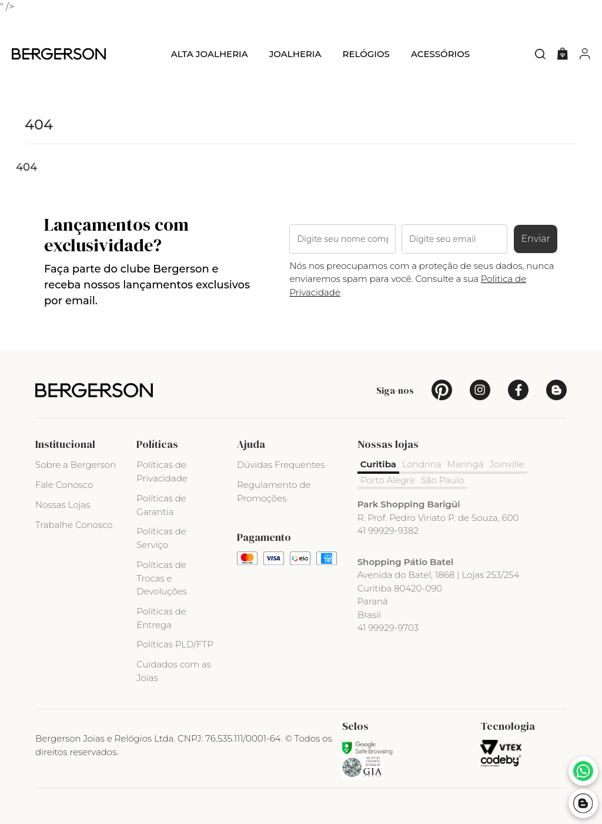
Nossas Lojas (62, 504)
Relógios (365, 53)
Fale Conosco (64, 484)
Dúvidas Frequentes (281, 464)
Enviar (535, 238)
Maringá (465, 464)
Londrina (422, 464)
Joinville (507, 464)
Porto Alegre (387, 480)
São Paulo (442, 480)
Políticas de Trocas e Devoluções (161, 578)
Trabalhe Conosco (74, 524)
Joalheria (295, 53)
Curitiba (378, 464)
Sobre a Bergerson (75, 464)
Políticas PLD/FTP (174, 644)
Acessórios (440, 53)
